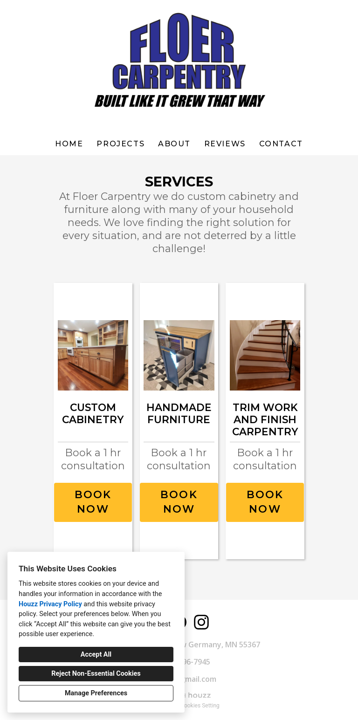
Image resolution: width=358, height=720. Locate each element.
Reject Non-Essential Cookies (95, 674)
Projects (120, 143)
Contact (281, 143)
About (174, 143)
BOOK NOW (93, 501)
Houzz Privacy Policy (50, 604)
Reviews (225, 143)
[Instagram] (201, 622)
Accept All (96, 654)
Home (69, 143)
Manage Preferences (96, 693)
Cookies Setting (200, 705)
